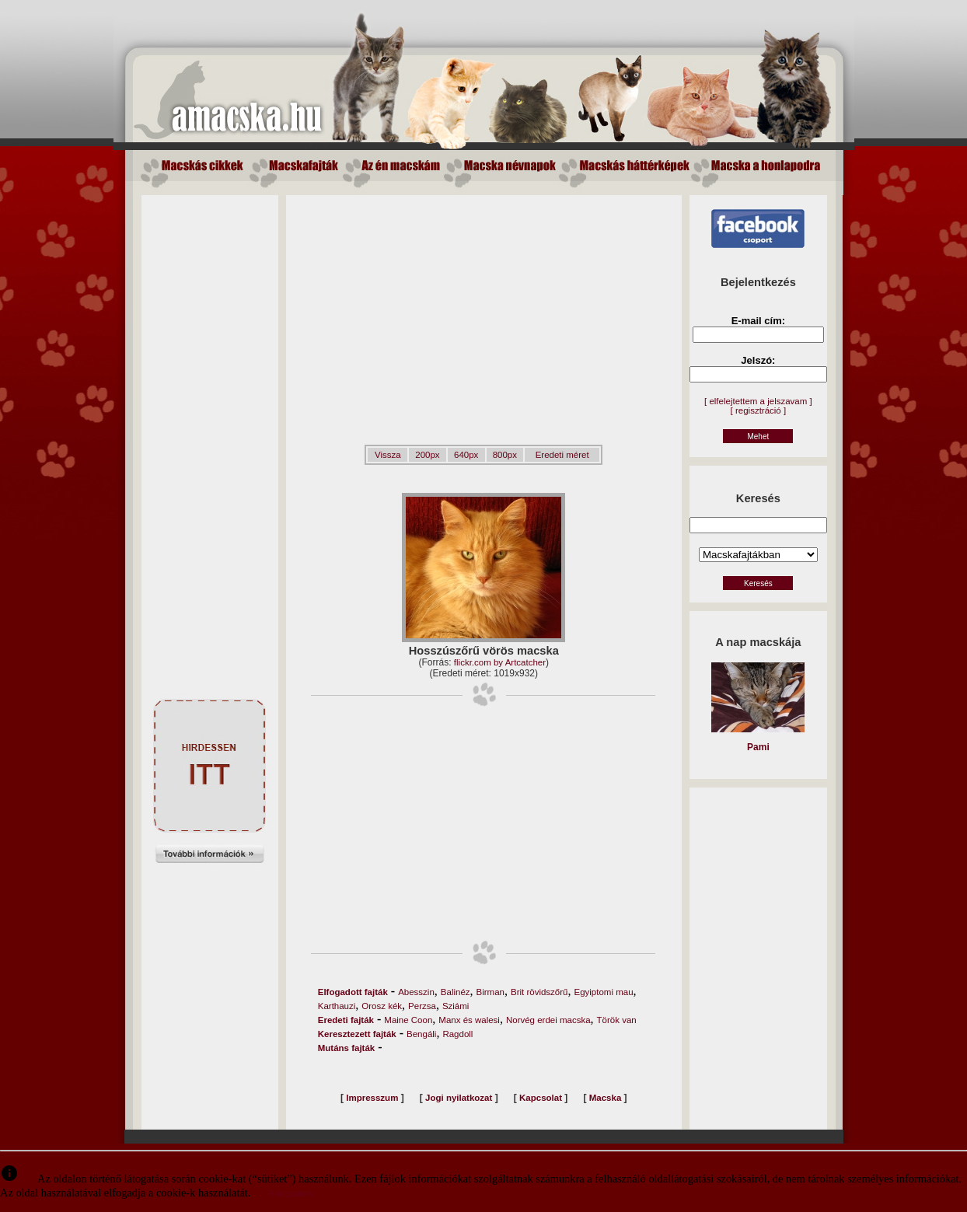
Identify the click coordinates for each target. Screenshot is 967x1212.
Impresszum (372, 1097)
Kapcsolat (540, 1097)
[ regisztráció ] (759, 410)
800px (505, 454)
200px (427, 454)
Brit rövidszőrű (539, 992)
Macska (605, 1097)
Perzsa (422, 1006)
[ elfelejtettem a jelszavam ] (758, 401)
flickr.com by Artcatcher (500, 662)
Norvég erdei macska (548, 1020)
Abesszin (416, 992)
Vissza (388, 454)
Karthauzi (337, 1006)
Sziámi (456, 1006)
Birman (490, 992)
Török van (617, 1020)
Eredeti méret (562, 454)
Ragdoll (457, 1034)
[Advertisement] (210, 428)
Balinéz (455, 992)
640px (466, 454)
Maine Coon (408, 1020)
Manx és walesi (469, 1020)
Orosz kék (381, 1006)
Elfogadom (290, 1193)
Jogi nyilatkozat (458, 1097)
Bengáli (421, 1034)
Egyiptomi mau (603, 992)
